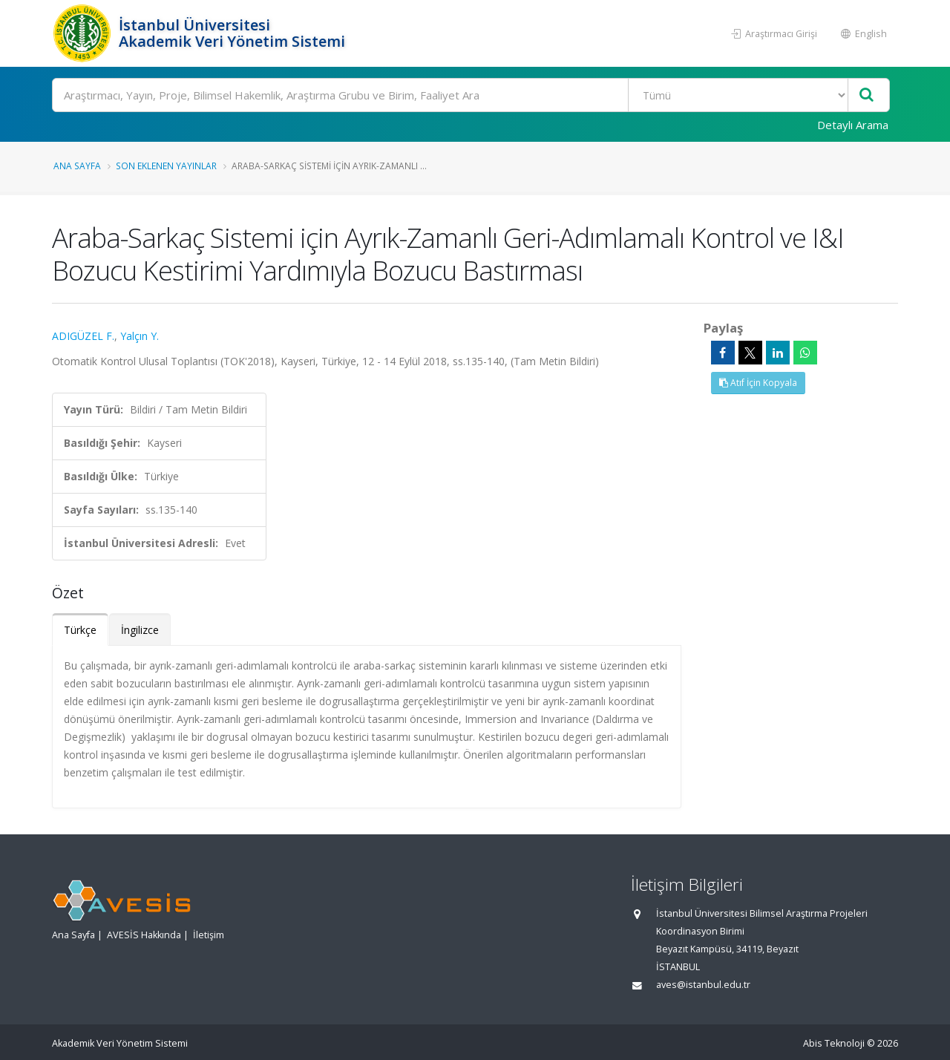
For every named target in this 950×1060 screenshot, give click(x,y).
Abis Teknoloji (834, 1043)
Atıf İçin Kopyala (758, 382)
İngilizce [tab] (140, 630)
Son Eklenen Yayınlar (166, 165)
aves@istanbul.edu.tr (703, 984)
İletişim (208, 935)
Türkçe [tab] (80, 630)
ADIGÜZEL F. (83, 336)
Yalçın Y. (139, 336)
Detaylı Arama (852, 124)
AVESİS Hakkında (144, 935)
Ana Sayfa (77, 165)
